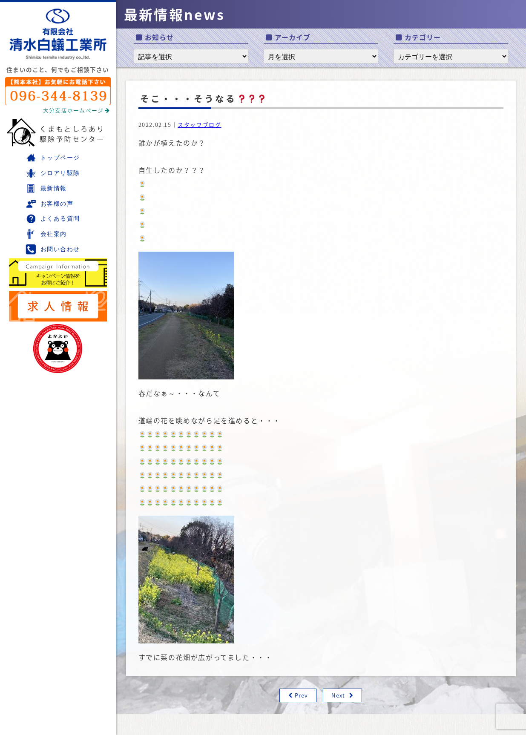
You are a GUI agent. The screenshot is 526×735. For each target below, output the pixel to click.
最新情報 (46, 188)
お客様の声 (49, 203)
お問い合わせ (53, 249)
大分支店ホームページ (76, 110)
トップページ (53, 157)
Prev (301, 695)
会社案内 (46, 234)
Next (338, 695)
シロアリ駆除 (53, 173)
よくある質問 (53, 218)
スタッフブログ (199, 125)
